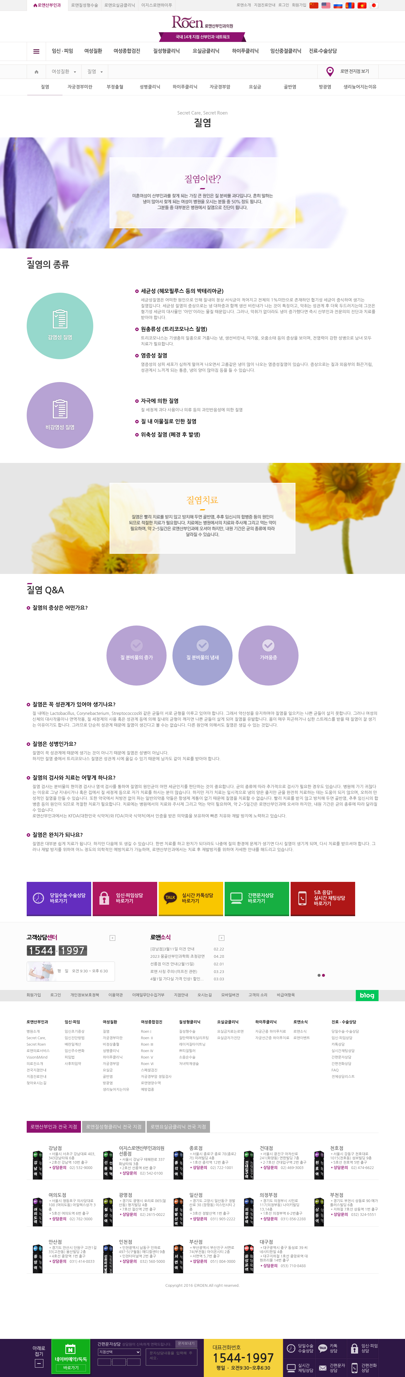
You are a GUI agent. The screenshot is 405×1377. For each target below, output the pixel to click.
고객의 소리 (258, 995)
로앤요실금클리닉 (119, 5)
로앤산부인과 (49, 5)
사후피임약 (73, 1064)
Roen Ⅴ (147, 1057)
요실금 (255, 87)
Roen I (146, 1031)
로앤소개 (244, 5)
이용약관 (116, 995)
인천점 (125, 1242)
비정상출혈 (111, 1044)
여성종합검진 (126, 51)
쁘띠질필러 (187, 1051)
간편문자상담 (342, 1057)
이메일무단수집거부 (148, 995)
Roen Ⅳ (147, 1051)
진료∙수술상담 (323, 51)
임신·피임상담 (342, 1038)
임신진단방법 (75, 1038)
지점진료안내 (264, 5)
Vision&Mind (37, 1057)
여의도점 (57, 1195)
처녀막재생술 (189, 1064)
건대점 (266, 1148)
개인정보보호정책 (84, 995)
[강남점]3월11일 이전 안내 (172, 949)
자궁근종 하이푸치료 (270, 1031)
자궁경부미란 (79, 87)
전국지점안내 (37, 1070)
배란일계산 (73, 1044)
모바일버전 (230, 995)
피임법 (70, 1057)
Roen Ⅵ (147, 1064)
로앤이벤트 (302, 1038)
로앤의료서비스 (38, 1051)
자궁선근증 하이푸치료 (272, 1038)
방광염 (325, 87)
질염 (95, 72)
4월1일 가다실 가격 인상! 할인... (177, 979)
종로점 (196, 1148)
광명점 (125, 1195)
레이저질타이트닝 (192, 1044)
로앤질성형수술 (84, 5)
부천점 (336, 1195)
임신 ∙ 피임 (62, 51)
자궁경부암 (220, 87)
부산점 (196, 1242)
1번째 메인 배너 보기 (319, 975)
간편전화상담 (342, 1064)
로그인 (283, 5)
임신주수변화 (75, 1051)
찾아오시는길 (37, 1083)
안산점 (55, 1242)
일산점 (196, 1195)
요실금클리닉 (206, 51)
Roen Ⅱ (147, 1038)
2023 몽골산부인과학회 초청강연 (177, 956)
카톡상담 (338, 1044)
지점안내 (181, 995)
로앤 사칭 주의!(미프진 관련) (173, 972)
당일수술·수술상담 (345, 1031)
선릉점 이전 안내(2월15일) (172, 964)
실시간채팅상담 (343, 1051)
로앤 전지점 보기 (354, 71)
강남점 (55, 1148)
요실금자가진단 (228, 1038)
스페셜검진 (149, 1070)
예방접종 (147, 1089)
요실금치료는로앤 (230, 1031)
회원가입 (299, 5)
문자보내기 (186, 1343)
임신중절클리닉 (285, 51)
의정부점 (268, 1195)
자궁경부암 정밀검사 (156, 1076)
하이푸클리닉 (245, 51)
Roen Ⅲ (147, 1044)
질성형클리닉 (166, 51)
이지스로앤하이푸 (156, 5)
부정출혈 (115, 87)
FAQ (335, 1070)
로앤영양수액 (151, 1083)
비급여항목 (286, 995)
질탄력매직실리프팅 (194, 1038)
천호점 (336, 1148)
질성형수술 (187, 1031)
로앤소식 (300, 1031)
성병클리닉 (150, 87)
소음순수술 (187, 1057)
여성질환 (93, 51)
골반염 (290, 87)
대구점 (266, 1242)
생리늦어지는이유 (360, 87)
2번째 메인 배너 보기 (323, 975)
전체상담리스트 (343, 1076)
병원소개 (33, 1031)
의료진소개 (35, 1064)
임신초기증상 (75, 1031)
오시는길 (205, 995)
